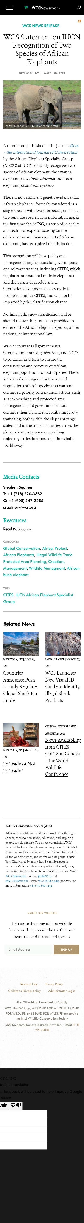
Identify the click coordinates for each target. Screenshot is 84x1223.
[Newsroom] (42, 5)
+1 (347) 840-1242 (41, 886)
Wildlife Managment (47, 568)
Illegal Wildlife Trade (54, 555)
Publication (18, 529)
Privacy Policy (54, 984)
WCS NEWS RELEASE (40, 26)
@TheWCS (44, 876)
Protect (61, 548)
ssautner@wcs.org (19, 507)
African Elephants (18, 555)
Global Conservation (21, 548)
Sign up (66, 949)
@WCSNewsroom (16, 881)
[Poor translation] (16, 1106)
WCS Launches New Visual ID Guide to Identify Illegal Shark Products (62, 686)
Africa (47, 548)
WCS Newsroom (15, 876)
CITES (8, 595)
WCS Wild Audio (49, 881)
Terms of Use (28, 984)
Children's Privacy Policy (24, 991)
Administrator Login (61, 991)
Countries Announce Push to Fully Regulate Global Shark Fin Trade (20, 686)
